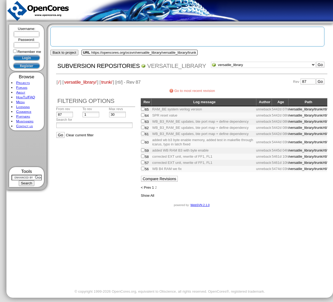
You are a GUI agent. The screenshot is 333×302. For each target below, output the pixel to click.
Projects (23, 83)
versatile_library (176, 66)
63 (147, 122)
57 (147, 163)
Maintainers (24, 121)
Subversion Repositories (98, 66)
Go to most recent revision (194, 91)
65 (147, 109)
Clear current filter (80, 135)
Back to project (64, 53)
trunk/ (106, 82)
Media (20, 102)
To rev (87, 109)
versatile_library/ (80, 82)
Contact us (24, 126)
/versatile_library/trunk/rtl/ (307, 109)
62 (147, 128)
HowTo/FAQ (25, 97)
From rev (63, 109)
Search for (64, 120)
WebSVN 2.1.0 (199, 205)
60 (147, 142)
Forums (21, 88)
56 (147, 169)
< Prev (146, 187)
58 (147, 157)
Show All (147, 195)
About (20, 92)
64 (147, 116)
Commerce (23, 112)
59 (147, 151)
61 (147, 134)
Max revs (116, 109)
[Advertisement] (26, 148)
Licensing (23, 107)
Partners (23, 116)
